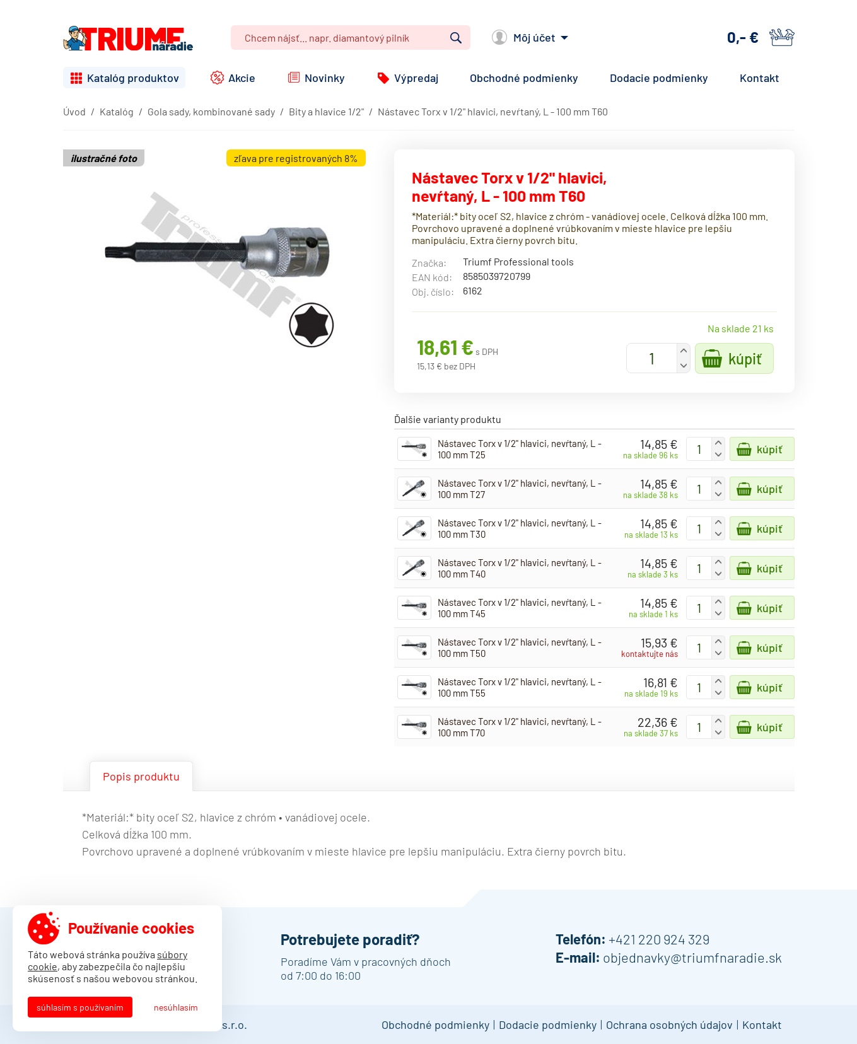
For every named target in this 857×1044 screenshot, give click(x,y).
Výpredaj (416, 77)
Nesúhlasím (176, 1007)
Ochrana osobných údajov (669, 1024)
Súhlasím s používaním (80, 1007)
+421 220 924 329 (659, 939)
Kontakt (759, 77)
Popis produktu (141, 776)
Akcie (241, 77)
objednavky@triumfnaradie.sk (692, 957)
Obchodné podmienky (524, 77)
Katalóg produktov (133, 77)
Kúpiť (745, 358)
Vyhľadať (456, 38)
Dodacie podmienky (659, 77)
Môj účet (534, 37)
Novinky (325, 77)
